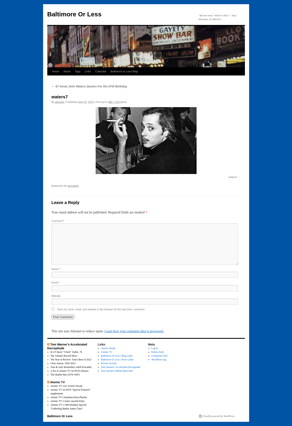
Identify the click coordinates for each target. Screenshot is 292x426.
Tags (77, 71)
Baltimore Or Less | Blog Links (117, 355)
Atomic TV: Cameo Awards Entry (67, 401)
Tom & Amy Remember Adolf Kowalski (70, 367)
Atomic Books (108, 348)
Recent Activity (109, 363)
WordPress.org (158, 359)
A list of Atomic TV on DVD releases (69, 370)
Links (88, 71)
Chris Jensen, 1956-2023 (62, 363)
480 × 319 (114, 102)
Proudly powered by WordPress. (219, 416)
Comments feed (159, 355)
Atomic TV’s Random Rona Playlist (68, 397)
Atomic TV (57, 382)
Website (56, 296)
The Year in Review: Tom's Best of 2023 (70, 359)
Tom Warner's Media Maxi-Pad (116, 370)
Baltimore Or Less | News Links (117, 359)
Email (55, 282)
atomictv (60, 102)
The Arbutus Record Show (63, 355)
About (66, 71)
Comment (58, 220)
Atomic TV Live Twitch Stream (66, 385)
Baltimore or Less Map (124, 71)
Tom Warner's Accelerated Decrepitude (120, 367)
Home (55, 71)
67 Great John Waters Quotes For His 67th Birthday (89, 86)
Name (56, 269)
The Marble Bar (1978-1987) (65, 374)
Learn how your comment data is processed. (134, 331)
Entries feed (157, 352)
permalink (73, 185)
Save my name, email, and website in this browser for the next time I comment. (101, 309)
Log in (154, 348)
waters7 (233, 177)
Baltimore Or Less (74, 14)
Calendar (100, 71)
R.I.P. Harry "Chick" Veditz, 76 (66, 352)
